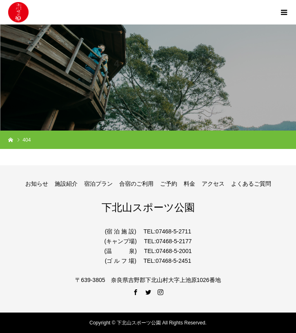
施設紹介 (66, 183)
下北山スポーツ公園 (148, 207)
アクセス (213, 183)
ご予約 (168, 183)
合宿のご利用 (136, 183)
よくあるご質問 (251, 183)
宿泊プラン (98, 183)
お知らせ (36, 183)
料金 (189, 183)
